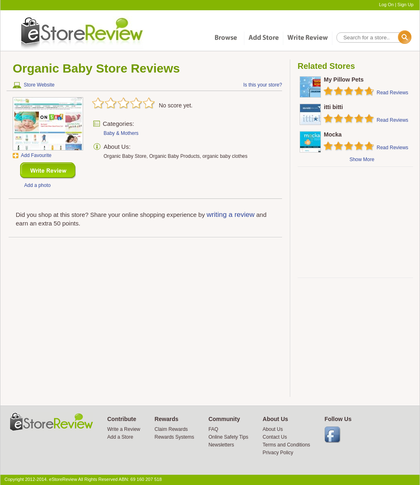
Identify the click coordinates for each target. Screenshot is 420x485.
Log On (386, 4)
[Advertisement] (355, 222)
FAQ (213, 429)
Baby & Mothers (121, 133)
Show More (362, 159)
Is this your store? (262, 85)
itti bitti (333, 107)
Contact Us (275, 437)
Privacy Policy (278, 452)
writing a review (231, 215)
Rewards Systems (174, 437)
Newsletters (221, 445)
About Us (273, 429)
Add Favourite (36, 155)
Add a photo (37, 185)
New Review (48, 170)
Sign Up (405, 4)
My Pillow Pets (344, 79)
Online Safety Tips (228, 437)
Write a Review (123, 429)
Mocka (333, 134)
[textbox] (373, 37)
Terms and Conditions (286, 445)
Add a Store (120, 437)
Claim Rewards (170, 429)
